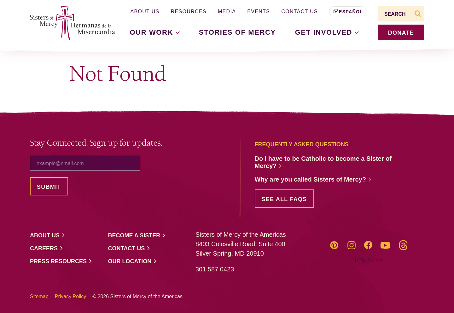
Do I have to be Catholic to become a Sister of (323, 162)
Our (132, 261)
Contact (129, 248)
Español (351, 11)
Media (227, 11)
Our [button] (155, 32)
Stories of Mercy (237, 32)
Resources (189, 11)
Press (61, 261)
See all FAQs (284, 199)
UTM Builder (369, 260)
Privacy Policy (70, 296)
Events (258, 11)
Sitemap (39, 296)
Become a (137, 235)
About (47, 235)
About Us (144, 11)
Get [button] (327, 32)
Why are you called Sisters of (313, 179)
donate (401, 33)
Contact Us (299, 11)
